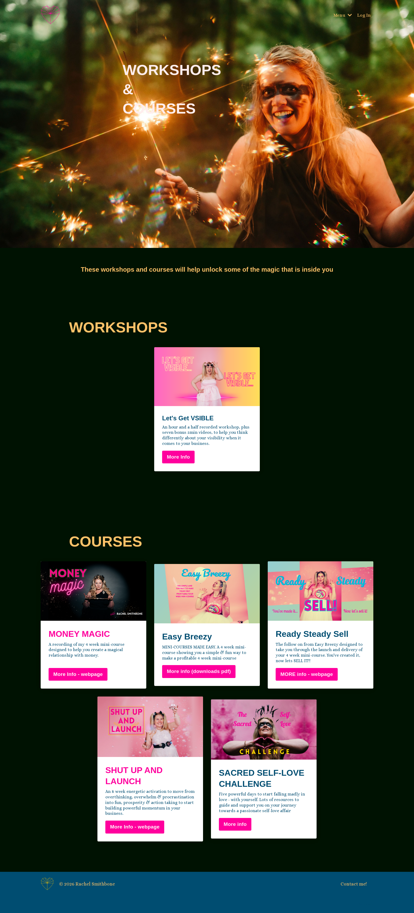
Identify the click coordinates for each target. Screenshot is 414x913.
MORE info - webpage (306, 675)
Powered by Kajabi (357, 905)
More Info (178, 458)
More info (235, 825)
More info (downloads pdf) (199, 672)
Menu (342, 14)
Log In (364, 14)
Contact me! (354, 885)
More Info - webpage (78, 675)
